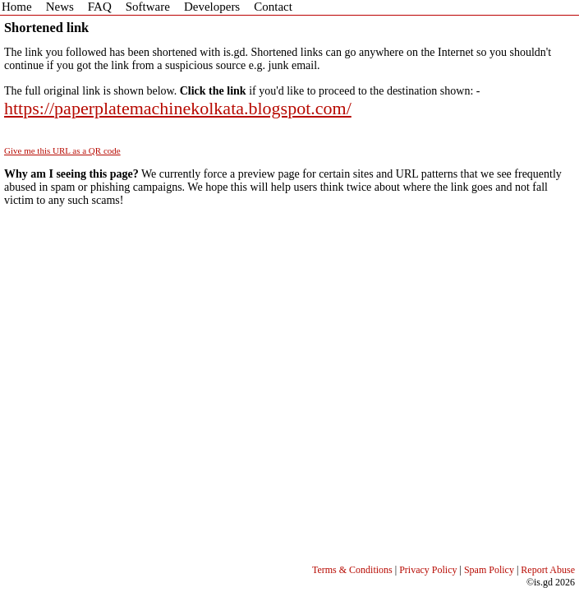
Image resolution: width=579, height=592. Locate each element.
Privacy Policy (428, 570)
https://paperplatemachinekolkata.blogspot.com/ (178, 108)
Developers (212, 6)
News (60, 6)
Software (148, 6)
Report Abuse (548, 570)
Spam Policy (489, 570)
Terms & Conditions (352, 570)
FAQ (100, 6)
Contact (273, 6)
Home (17, 6)
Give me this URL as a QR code (62, 150)
